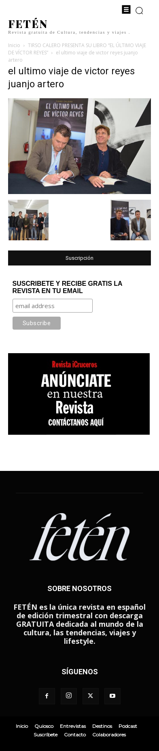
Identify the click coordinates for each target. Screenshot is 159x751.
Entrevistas (73, 726)
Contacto (75, 735)
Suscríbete (45, 735)
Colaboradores (109, 735)
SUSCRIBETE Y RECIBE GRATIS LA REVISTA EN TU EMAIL (67, 287)
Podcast (128, 726)
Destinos (102, 726)
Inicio (14, 45)
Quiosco (43, 726)
